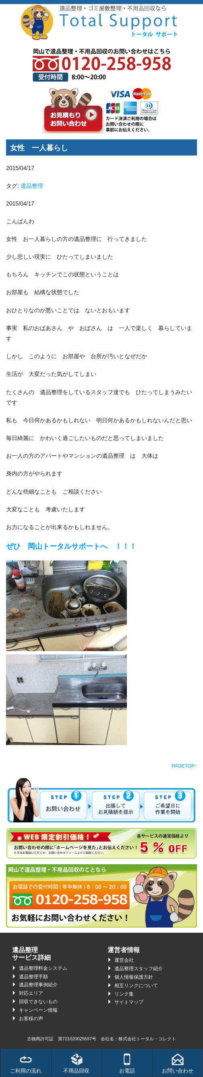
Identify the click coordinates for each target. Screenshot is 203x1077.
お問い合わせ (177, 1063)
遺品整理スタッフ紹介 (138, 968)
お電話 (127, 1063)
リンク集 (124, 994)
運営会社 (124, 960)
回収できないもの (38, 1001)
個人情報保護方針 (133, 977)
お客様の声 (31, 1018)
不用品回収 (76, 1063)
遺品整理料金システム (43, 968)
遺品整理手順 (33, 976)
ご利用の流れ (25, 1063)
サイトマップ (128, 1002)
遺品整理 (32, 186)
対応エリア (31, 993)
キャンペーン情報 (38, 1010)
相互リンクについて (136, 985)
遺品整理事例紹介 (38, 985)
